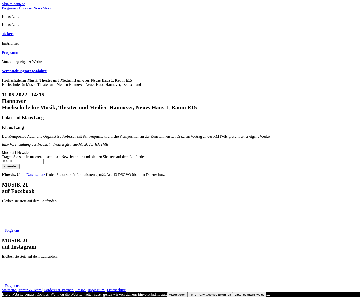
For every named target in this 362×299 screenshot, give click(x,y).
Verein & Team (30, 290)
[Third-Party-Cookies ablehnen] (268, 295)
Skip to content (13, 4)
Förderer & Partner (59, 290)
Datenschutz (35, 175)
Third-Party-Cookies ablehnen (210, 294)
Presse (80, 290)
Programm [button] (10, 52)
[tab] (181, 34)
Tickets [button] (7, 34)
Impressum (96, 290)
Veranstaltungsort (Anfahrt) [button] (24, 71)
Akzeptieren (177, 294)
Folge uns (11, 230)
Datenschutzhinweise (249, 294)
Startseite (9, 290)
